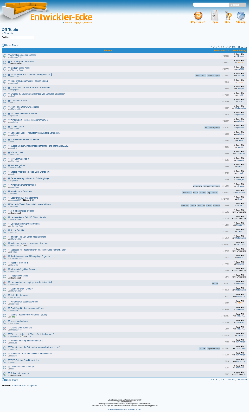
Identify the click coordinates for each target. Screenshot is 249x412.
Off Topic (10, 30)
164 (238, 47)
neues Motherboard (19, 321)
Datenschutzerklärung (122, 409)
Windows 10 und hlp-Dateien (23, 113)
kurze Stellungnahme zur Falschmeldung (29, 81)
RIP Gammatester (18, 159)
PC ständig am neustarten (22, 61)
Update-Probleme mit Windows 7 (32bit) (28, 315)
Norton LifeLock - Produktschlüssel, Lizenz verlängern (35, 133)
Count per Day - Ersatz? (21, 289)
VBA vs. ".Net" (16, 152)
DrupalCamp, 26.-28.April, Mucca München (30, 87)
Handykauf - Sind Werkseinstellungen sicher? (31, 354)
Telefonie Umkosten (19, 276)
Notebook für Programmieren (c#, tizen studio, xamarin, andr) (38, 250)
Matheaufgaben (17, 165)
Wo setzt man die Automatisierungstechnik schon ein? (35, 347)
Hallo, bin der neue (19, 295)
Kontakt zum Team (135, 409)
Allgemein (8, 33)
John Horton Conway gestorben (24, 107)
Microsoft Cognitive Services (23, 269)
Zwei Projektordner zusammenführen (27, 308)
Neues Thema (11, 45)
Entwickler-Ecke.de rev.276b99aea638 (119, 400)
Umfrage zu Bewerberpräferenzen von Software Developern (37, 94)
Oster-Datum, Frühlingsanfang (24, 198)
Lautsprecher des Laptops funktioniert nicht (30, 282)
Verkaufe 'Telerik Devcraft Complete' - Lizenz (30, 204)
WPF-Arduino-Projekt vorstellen (24, 360)
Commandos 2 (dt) (18, 100)
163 (233, 47)
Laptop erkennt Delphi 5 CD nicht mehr (28, 217)
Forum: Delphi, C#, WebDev (77, 22)
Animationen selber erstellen (23, 55)
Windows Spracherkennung (23, 185)
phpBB (139, 400)
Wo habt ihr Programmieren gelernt (26, 341)
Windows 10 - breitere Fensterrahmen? (28, 120)
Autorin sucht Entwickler (21, 191)
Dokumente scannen (19, 373)
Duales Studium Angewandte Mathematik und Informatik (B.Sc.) (39, 146)
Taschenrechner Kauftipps (22, 367)
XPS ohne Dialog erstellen (22, 211)
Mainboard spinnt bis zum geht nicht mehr (29, 243)
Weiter (244, 47)
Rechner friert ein (18, 263)
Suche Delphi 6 (17, 230)
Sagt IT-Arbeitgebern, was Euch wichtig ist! (29, 172)
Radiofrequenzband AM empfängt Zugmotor (30, 256)
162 (229, 47)
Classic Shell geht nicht (21, 328)
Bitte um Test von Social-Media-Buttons (28, 237)
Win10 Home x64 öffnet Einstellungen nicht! (30, 74)
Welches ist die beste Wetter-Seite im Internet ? (32, 334)
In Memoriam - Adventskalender (24, 139)
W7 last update (17, 126)
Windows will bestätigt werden (24, 302)
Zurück (214, 47)
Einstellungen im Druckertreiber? (25, 224)
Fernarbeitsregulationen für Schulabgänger (29, 178)
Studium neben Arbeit (20, 68)
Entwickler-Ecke (18, 385)
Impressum (110, 409)
